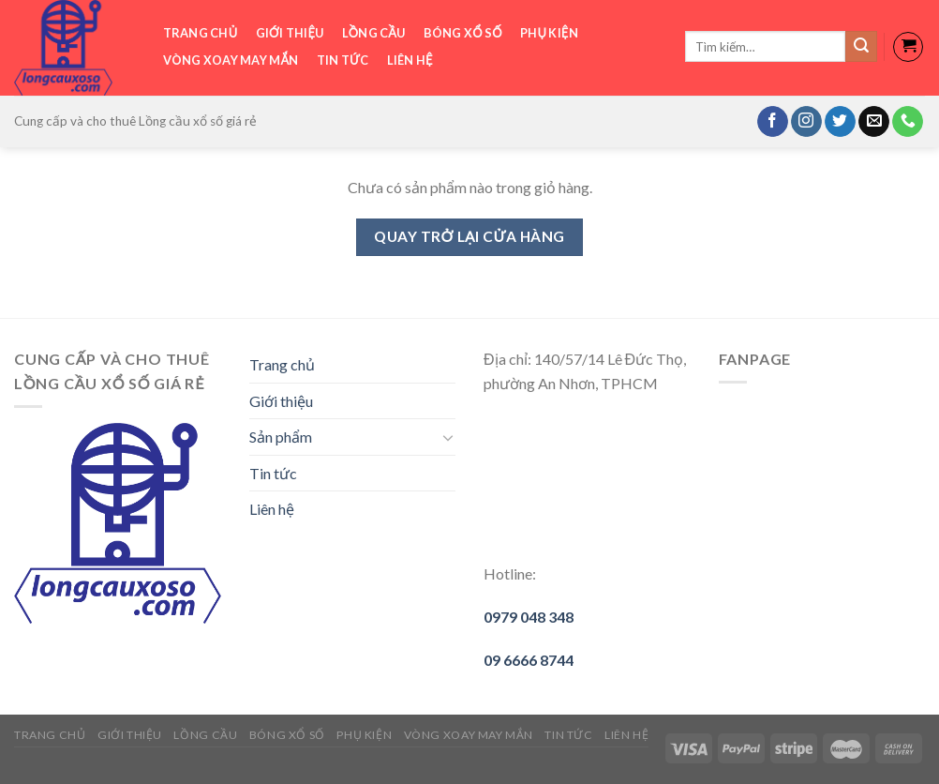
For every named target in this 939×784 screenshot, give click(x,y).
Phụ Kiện (549, 32)
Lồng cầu (374, 32)
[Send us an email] (873, 122)
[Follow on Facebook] (772, 122)
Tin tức (343, 60)
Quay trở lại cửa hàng (469, 236)
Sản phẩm (280, 436)
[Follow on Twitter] (840, 122)
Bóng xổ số (463, 32)
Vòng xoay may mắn (231, 60)
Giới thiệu (290, 32)
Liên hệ (410, 60)
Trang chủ (200, 32)
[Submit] (861, 47)
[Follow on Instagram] (806, 122)
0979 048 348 (529, 617)
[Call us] (907, 122)
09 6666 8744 (529, 660)
